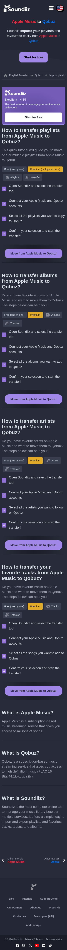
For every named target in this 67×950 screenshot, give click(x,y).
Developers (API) (44, 916)
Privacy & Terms (34, 939)
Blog (11, 898)
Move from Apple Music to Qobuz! (33, 253)
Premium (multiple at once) (45, 169)
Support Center (49, 898)
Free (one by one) (14, 169)
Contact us (19, 916)
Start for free (33, 57)
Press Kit (54, 907)
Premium (35, 314)
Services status (53, 939)
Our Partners (15, 907)
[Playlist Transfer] (17, 8)
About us (35, 907)
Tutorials (27, 898)
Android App (33, 925)
